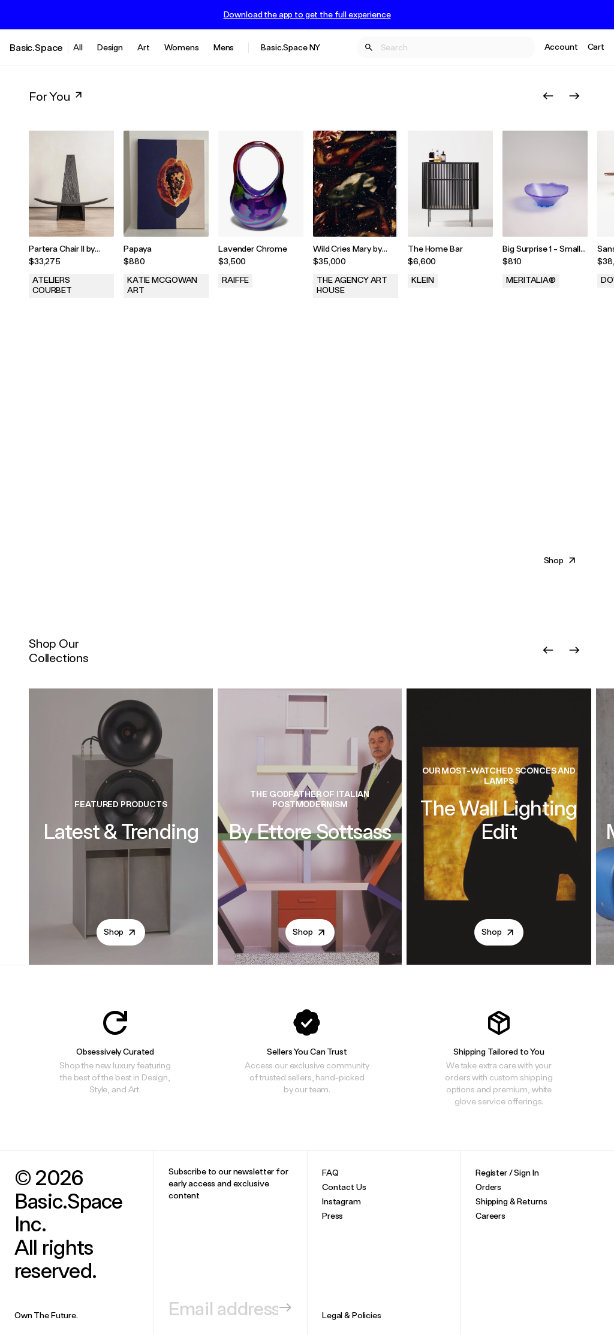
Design (110, 47)
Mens (223, 47)
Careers (490, 1215)
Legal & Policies (351, 1315)
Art (143, 47)
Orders (488, 1187)
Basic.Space (36, 47)
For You (57, 96)
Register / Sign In (506, 1172)
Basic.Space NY (290, 47)
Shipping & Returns (511, 1201)
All (78, 47)
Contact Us (344, 1187)
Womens (181, 47)
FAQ (330, 1172)
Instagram (341, 1201)
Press (332, 1215)
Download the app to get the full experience (307, 14)
